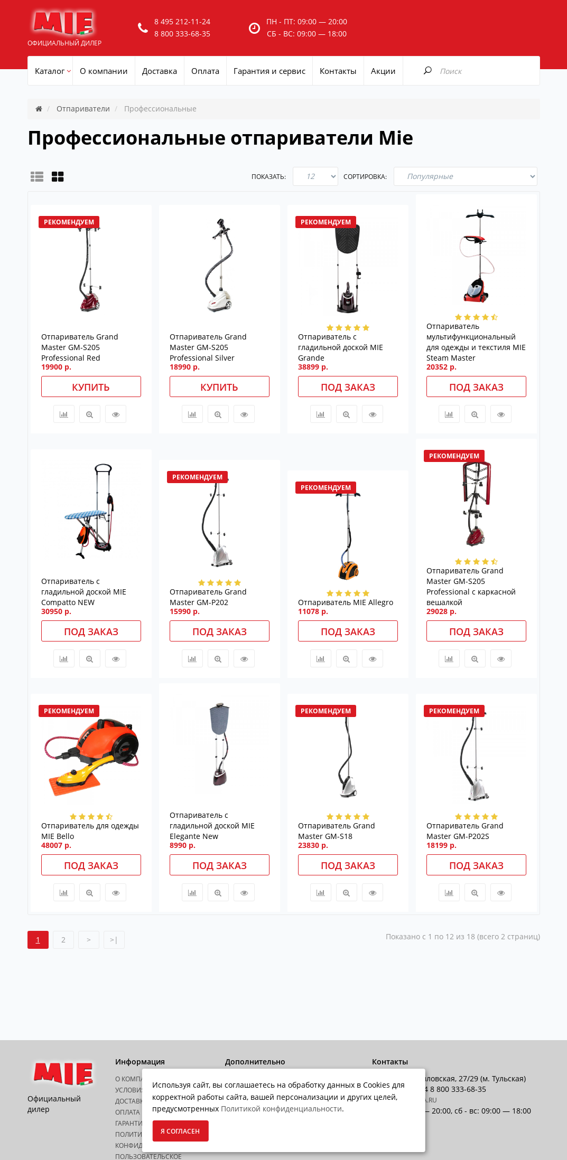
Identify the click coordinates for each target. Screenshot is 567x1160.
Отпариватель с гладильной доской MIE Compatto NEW (83, 591)
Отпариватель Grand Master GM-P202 (208, 597)
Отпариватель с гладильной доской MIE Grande (340, 347)
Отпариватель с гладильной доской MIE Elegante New (212, 825)
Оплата (127, 1112)
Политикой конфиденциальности (281, 1109)
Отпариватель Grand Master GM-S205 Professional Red (79, 347)
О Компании (137, 1078)
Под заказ (348, 387)
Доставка (131, 1101)
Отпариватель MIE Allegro (345, 602)
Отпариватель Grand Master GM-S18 (336, 831)
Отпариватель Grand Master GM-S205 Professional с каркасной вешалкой (471, 586)
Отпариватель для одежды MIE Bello (90, 831)
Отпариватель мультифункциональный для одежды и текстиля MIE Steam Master (476, 342)
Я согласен (180, 1131)
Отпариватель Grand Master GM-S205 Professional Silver (208, 347)
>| (114, 940)
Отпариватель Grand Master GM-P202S (465, 831)
